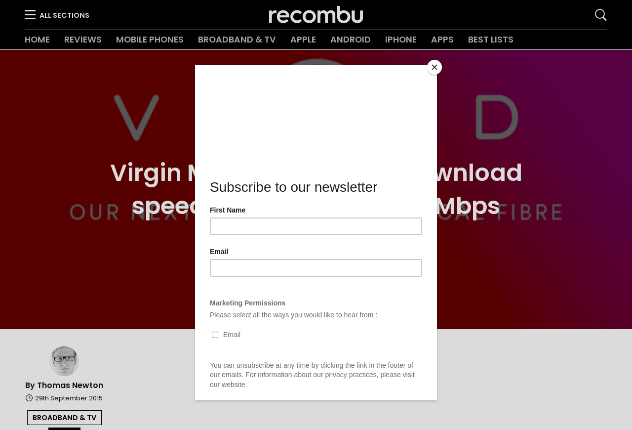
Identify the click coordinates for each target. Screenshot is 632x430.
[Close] (434, 67)
